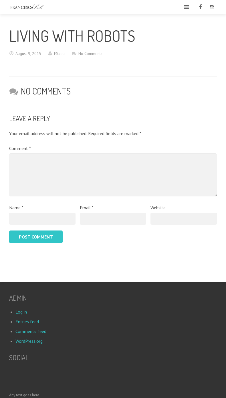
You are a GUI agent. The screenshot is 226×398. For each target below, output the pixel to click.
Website (158, 207)
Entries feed (27, 321)
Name (16, 207)
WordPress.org (29, 341)
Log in (21, 312)
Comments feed (30, 331)
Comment (20, 148)
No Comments (90, 53)
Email (87, 207)
